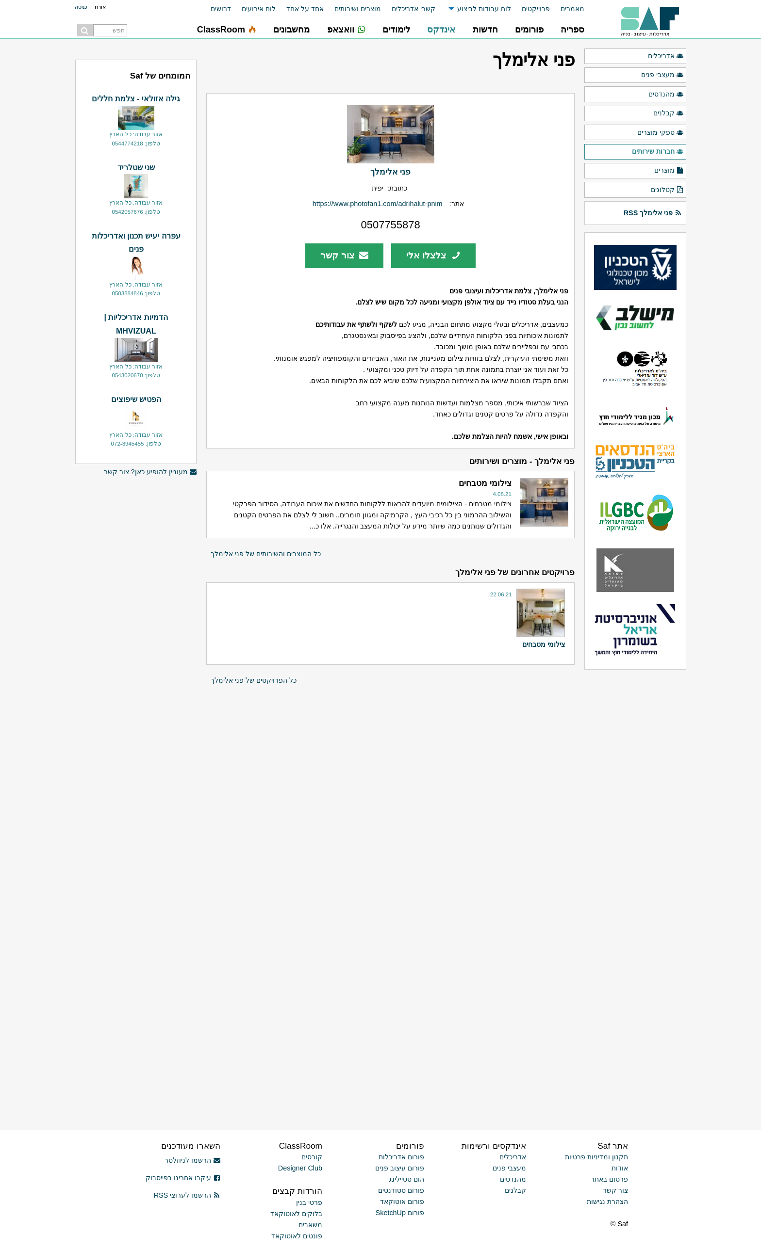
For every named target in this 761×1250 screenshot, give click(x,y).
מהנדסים (666, 94)
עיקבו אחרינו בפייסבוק (183, 1177)
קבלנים (668, 113)
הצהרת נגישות (607, 1201)
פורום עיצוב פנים (399, 1168)
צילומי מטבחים (543, 644)
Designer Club (300, 1168)
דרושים (221, 9)
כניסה (81, 7)
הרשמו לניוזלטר (192, 1160)
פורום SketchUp (400, 1213)
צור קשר (344, 255)
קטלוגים (667, 190)
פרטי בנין (309, 1202)
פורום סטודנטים (401, 1190)
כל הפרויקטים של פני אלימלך (254, 680)
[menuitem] (567, 9)
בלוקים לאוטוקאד (296, 1214)
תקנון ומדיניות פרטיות (596, 1157)
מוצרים (669, 170)
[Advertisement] (136, 630)
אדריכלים (666, 56)
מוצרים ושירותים (357, 9)
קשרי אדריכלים (413, 9)
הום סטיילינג (406, 1179)
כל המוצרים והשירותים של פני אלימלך (266, 554)
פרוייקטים (536, 9)
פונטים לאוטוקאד (296, 1236)
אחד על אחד (305, 9)
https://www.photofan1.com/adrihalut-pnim (378, 204)
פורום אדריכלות (401, 1157)
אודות (620, 1168)
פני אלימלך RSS (653, 213)
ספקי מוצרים (660, 133)
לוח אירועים (259, 9)
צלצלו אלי (433, 255)
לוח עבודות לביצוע (484, 9)
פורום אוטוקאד (402, 1201)
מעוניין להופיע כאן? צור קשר (150, 472)
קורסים (311, 1157)
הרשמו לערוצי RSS (187, 1195)
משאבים (310, 1225)
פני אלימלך (390, 171)
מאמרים (572, 9)
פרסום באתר (609, 1179)
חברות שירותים (658, 151)
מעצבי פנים (662, 75)
